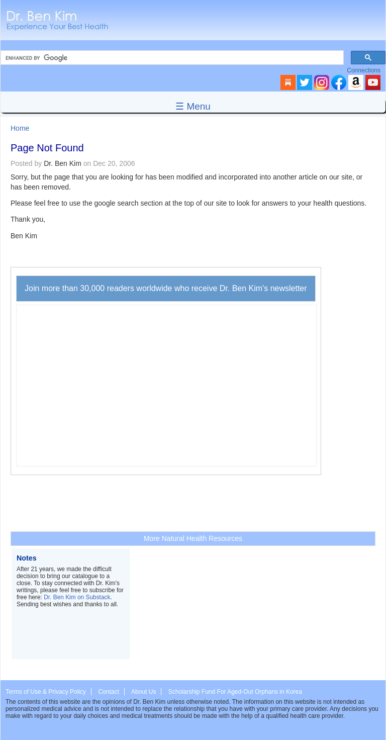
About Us (143, 691)
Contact (108, 691)
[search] (171, 57)
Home (20, 128)
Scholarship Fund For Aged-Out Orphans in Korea (235, 691)
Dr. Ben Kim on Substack (77, 597)
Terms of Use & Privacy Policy (46, 691)
